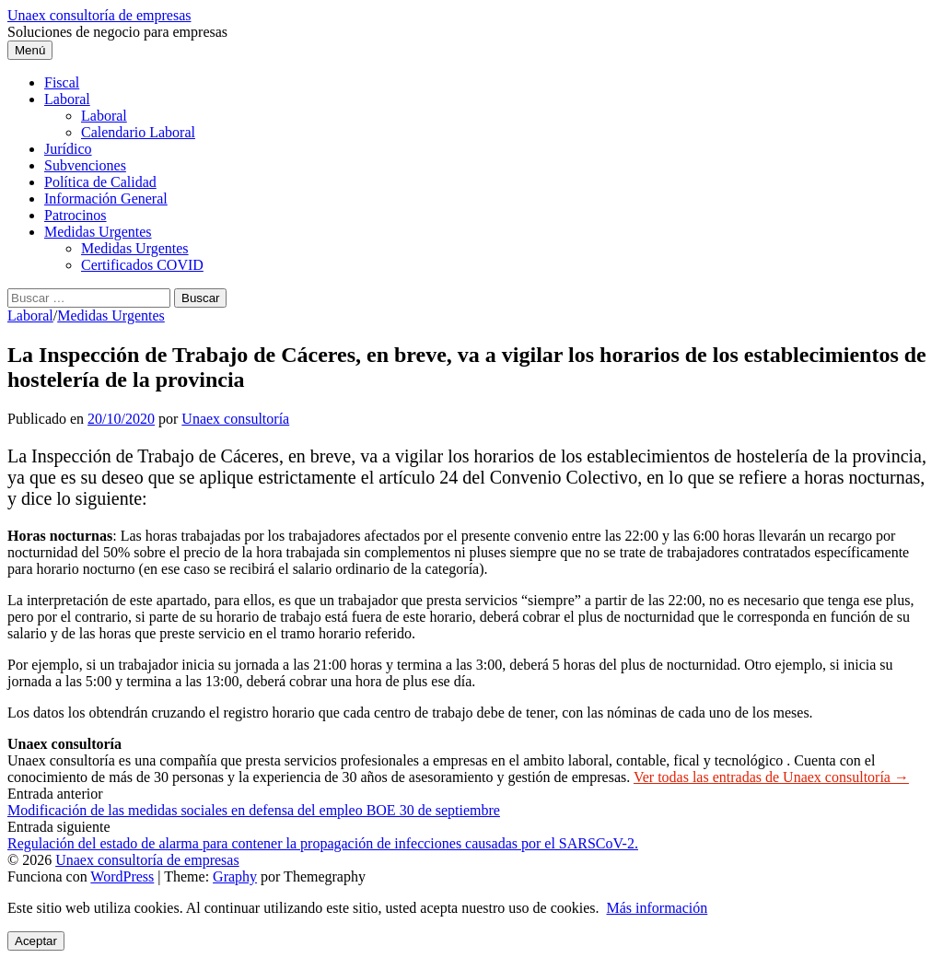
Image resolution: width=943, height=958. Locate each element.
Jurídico (68, 149)
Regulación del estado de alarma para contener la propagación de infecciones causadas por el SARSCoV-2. (322, 843)
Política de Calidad (100, 182)
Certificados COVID (142, 265)
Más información (657, 908)
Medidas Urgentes (98, 232)
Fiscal (61, 82)
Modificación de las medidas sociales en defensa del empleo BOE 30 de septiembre (253, 810)
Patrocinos (75, 215)
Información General (106, 198)
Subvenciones (85, 165)
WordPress (122, 876)
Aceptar (36, 941)
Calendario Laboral (138, 132)
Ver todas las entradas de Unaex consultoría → (771, 777)
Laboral (67, 99)
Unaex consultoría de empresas (99, 15)
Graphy (235, 876)
